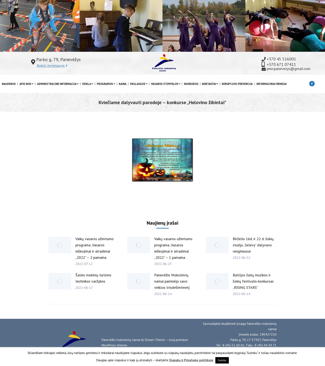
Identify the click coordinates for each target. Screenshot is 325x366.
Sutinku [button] (222, 360)
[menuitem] (9, 84)
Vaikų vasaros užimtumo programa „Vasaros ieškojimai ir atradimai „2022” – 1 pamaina (173, 248)
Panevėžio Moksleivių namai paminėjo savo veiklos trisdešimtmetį (172, 281)
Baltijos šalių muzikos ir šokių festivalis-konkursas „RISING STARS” (253, 281)
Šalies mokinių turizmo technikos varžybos (93, 278)
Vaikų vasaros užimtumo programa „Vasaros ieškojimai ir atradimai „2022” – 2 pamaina (94, 248)
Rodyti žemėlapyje (52, 65)
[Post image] (60, 245)
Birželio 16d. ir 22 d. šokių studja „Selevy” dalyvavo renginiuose (253, 245)
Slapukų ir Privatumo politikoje (191, 360)
